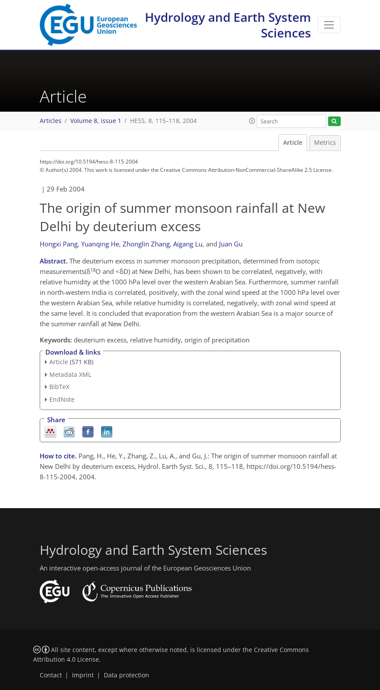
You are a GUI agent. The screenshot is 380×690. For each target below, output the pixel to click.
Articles (51, 121)
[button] (252, 121)
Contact (51, 675)
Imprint (83, 675)
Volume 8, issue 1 (95, 121)
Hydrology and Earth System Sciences (228, 25)
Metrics (325, 143)
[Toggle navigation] (329, 25)
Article (292, 143)
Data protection (126, 675)
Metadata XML (70, 374)
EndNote (62, 399)
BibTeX (59, 387)
